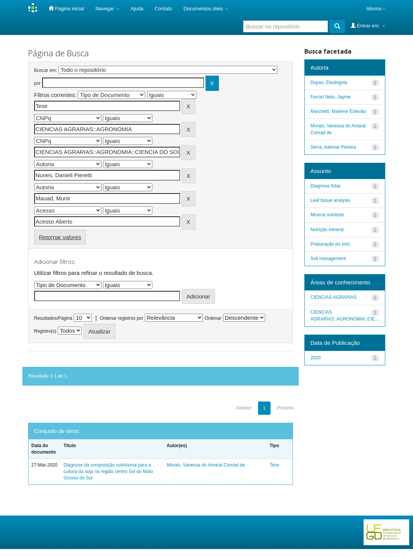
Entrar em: (368, 25)
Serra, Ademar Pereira (333, 147)
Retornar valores (60, 237)
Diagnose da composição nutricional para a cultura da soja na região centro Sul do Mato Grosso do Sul (108, 471)
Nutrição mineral (326, 229)
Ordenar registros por (121, 318)
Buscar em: (45, 70)
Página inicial (66, 8)
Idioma (375, 8)
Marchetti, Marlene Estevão (338, 111)
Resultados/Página (53, 318)
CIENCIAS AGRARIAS (333, 297)
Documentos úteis (206, 8)
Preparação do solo (330, 244)
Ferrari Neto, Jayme (330, 97)
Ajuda (137, 8)
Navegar (107, 8)
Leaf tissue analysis (330, 200)
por (37, 83)
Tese (274, 465)
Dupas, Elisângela (328, 82)
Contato (163, 8)
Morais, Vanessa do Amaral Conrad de (206, 465)
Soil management (328, 258)
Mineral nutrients (327, 214)
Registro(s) (45, 331)
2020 (315, 357)
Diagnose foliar (325, 186)
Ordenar (212, 318)
